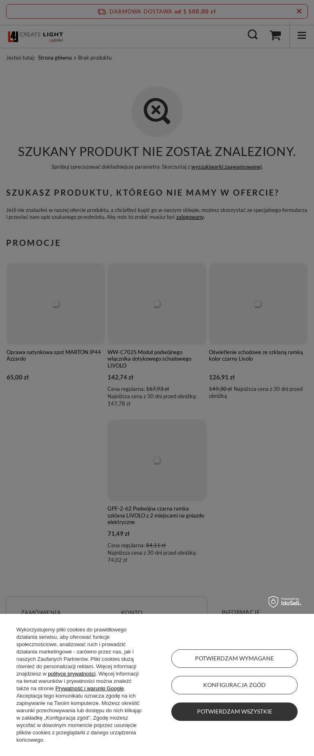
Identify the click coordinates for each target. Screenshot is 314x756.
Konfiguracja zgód (234, 684)
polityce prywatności (71, 674)
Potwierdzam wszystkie (234, 711)
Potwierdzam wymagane (234, 658)
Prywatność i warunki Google (89, 688)
